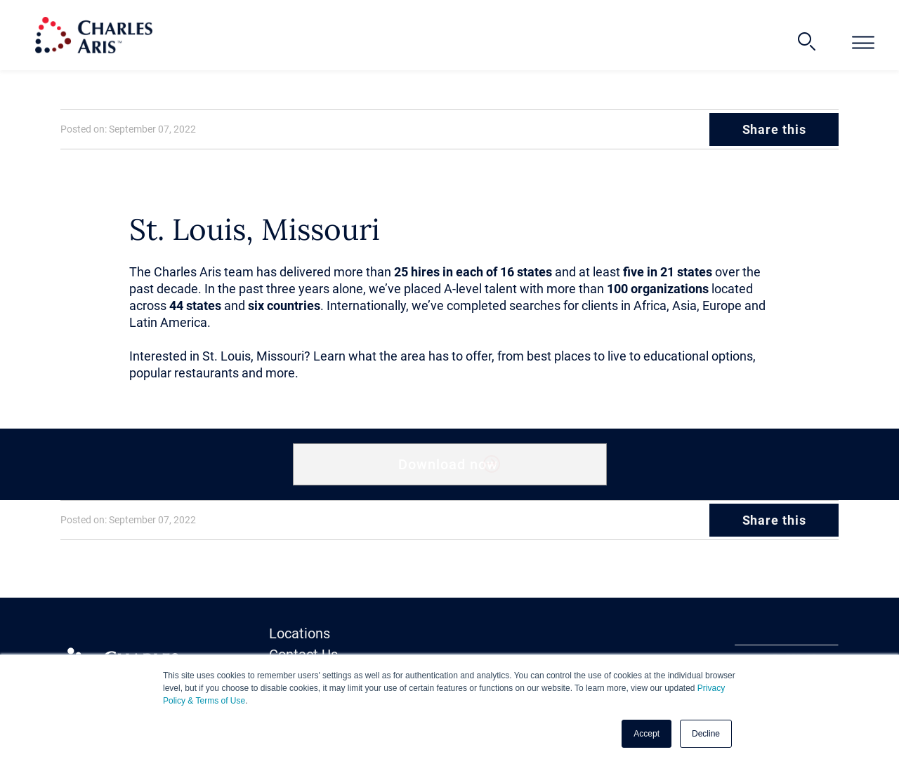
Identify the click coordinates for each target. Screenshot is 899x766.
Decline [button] (706, 734)
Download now (449, 464)
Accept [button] (647, 734)
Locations (299, 633)
